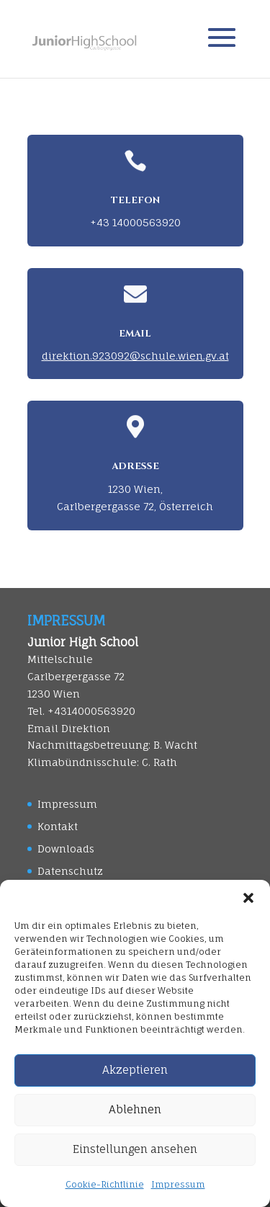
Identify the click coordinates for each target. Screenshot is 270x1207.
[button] (248, 898)
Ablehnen (135, 1109)
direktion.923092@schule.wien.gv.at (135, 355)
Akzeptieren (135, 1070)
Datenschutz (70, 871)
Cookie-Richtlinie (105, 1184)
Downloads (65, 848)
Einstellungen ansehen (135, 1149)
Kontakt (57, 826)
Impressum (178, 1184)
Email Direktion (68, 728)
